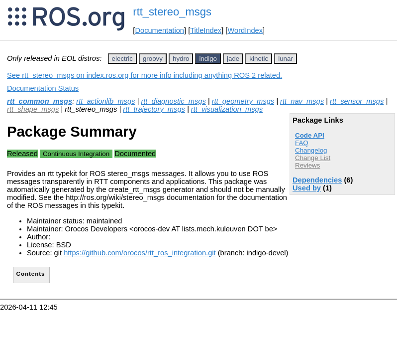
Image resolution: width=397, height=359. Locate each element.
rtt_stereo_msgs (172, 11)
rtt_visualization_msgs (227, 109)
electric (122, 58)
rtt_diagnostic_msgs (173, 101)
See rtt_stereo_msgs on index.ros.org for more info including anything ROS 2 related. (144, 75)
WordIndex (245, 30)
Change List (312, 158)
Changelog (311, 150)
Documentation (159, 30)
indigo (208, 58)
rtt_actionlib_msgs (105, 101)
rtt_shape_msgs (33, 109)
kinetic (258, 58)
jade (233, 58)
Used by (307, 188)
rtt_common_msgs (39, 101)
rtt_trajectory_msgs (154, 109)
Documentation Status (43, 88)
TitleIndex (205, 30)
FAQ (301, 143)
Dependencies (317, 180)
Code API (309, 135)
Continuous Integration (76, 154)
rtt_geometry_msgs (243, 101)
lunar (285, 58)
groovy (153, 58)
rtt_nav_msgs (302, 101)
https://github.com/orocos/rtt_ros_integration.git (140, 253)
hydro (181, 58)
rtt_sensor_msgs (357, 101)
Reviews (307, 165)
